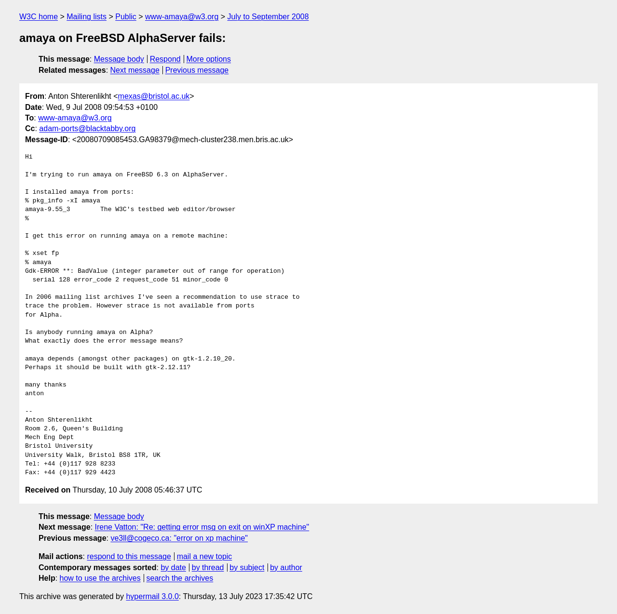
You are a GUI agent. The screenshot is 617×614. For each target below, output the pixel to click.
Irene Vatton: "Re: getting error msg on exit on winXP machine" (202, 527)
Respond (165, 59)
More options (209, 59)
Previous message (197, 70)
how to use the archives (100, 578)
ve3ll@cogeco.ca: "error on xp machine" (179, 538)
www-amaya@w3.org (181, 17)
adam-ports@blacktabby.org (87, 128)
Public (125, 17)
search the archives (180, 578)
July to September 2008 (268, 17)
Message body (119, 59)
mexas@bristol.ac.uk (154, 96)
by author (286, 567)
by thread (208, 567)
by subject (246, 567)
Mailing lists (87, 17)
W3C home (38, 17)
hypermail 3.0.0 (152, 596)
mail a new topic (204, 556)
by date (173, 567)
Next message (135, 70)
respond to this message (129, 556)
